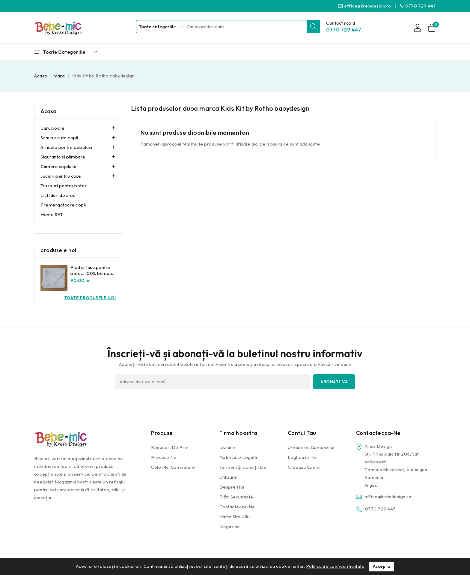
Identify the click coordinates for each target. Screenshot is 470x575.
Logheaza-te (302, 457)
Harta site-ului (235, 516)
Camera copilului (58, 166)
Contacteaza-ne (237, 507)
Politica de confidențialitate (335, 566)
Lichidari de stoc (58, 195)
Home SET (51, 214)
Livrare (227, 447)
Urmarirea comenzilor (311, 447)
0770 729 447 (420, 6)
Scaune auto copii (59, 137)
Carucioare (52, 128)
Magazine (229, 526)
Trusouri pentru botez (63, 185)
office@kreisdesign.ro (367, 6)
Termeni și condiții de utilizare (242, 472)
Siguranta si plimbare (62, 157)
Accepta (381, 566)
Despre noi (231, 487)
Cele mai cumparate (173, 467)
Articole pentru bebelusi (66, 147)
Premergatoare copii (63, 205)
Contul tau (302, 432)
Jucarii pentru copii (60, 176)
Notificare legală (238, 457)
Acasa (48, 111)
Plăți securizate (236, 497)
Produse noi (164, 457)
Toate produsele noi (90, 297)
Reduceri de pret (170, 447)
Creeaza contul (304, 467)
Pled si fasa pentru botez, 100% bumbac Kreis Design (92, 273)
